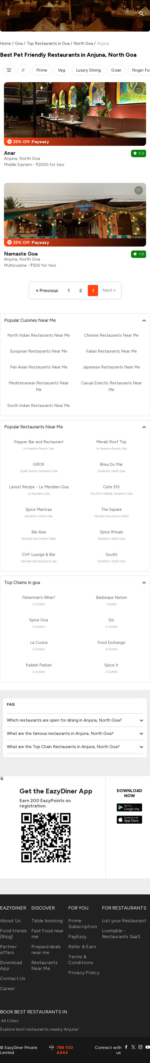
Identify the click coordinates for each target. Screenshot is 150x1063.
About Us (10, 921)
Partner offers (8, 949)
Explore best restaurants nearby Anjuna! (39, 1029)
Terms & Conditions (80, 959)
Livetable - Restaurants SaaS (121, 933)
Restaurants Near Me (44, 965)
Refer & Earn (82, 947)
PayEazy (77, 936)
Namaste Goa (21, 254)
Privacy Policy (83, 973)
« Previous (47, 290)
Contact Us (13, 978)
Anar (10, 153)
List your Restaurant (124, 921)
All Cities (9, 1020)
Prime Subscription (82, 923)
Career (7, 988)
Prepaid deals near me (46, 949)
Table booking (47, 921)
